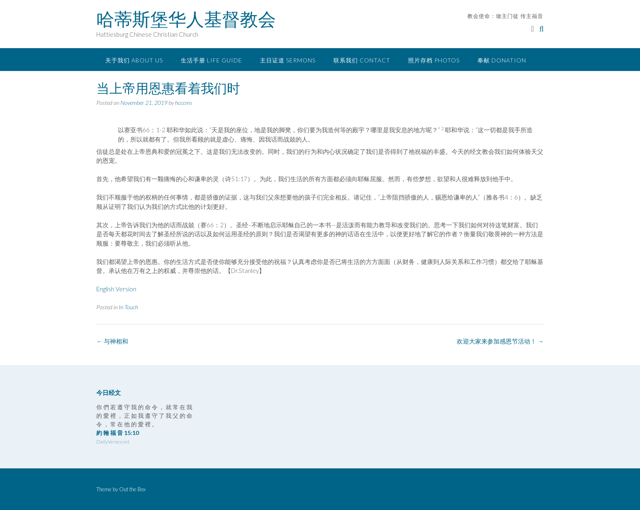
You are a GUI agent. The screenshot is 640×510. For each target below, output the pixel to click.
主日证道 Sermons (288, 60)
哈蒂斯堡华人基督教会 (186, 19)
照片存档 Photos (434, 60)
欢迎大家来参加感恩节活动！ (500, 341)
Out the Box (132, 489)
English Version (116, 289)
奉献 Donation (502, 60)
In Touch (128, 307)
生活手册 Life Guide (211, 60)
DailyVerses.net (112, 442)
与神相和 (112, 341)
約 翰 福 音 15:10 (117, 432)
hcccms (183, 102)
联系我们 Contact (361, 60)
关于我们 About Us (134, 60)
